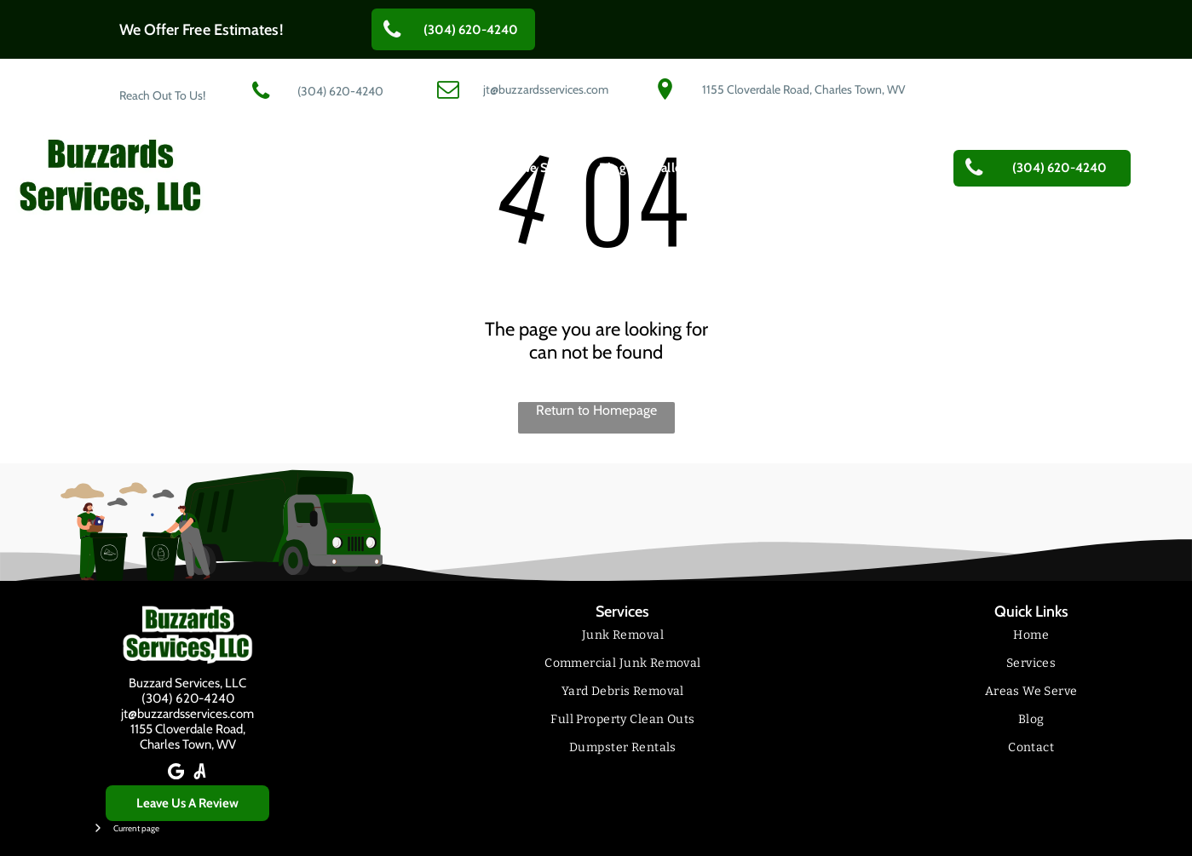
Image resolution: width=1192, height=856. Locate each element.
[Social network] (199, 773)
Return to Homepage (596, 410)
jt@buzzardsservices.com (187, 713)
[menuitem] (348, 167)
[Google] (175, 773)
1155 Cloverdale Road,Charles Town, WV (187, 736)
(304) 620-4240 (187, 698)
